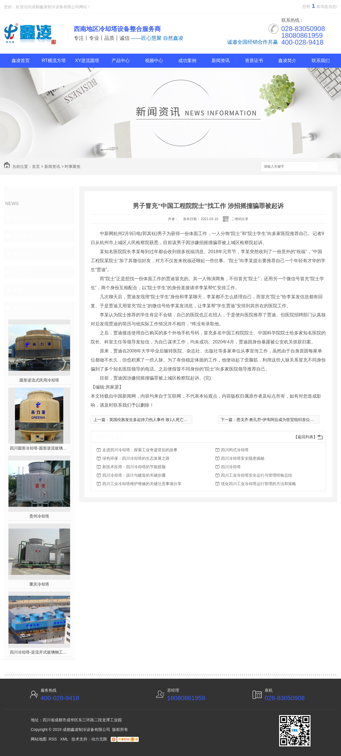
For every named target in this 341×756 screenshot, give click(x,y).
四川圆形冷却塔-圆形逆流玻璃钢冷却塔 (39, 448)
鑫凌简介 (287, 60)
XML (64, 739)
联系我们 (321, 60)
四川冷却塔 (231, 466)
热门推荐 (22, 308)
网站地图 (39, 739)
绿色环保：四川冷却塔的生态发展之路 (136, 458)
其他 (17, 290)
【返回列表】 (305, 437)
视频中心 (154, 60)
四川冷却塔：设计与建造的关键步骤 (134, 475)
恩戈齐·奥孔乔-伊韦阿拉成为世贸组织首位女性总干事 (283, 419)
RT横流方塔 (54, 60)
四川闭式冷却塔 (235, 450)
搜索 (327, 167)
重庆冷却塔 (39, 584)
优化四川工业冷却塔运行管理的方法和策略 (258, 483)
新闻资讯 (221, 60)
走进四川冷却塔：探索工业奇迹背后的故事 (139, 450)
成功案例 (187, 60)
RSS (53, 739)
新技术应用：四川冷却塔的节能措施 (134, 466)
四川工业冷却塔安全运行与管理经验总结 (256, 475)
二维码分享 (239, 219)
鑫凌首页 (21, 60)
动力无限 (99, 739)
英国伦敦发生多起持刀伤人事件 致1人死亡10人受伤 (154, 419)
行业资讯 (22, 235)
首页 (36, 166)
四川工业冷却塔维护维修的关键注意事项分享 (141, 483)
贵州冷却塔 (39, 516)
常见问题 (22, 254)
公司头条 (22, 217)
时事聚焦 (73, 166)
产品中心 (121, 60)
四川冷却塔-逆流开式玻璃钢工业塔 (39, 652)
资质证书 (254, 60)
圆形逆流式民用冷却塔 (39, 380)
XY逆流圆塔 (87, 60)
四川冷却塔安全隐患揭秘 (242, 458)
